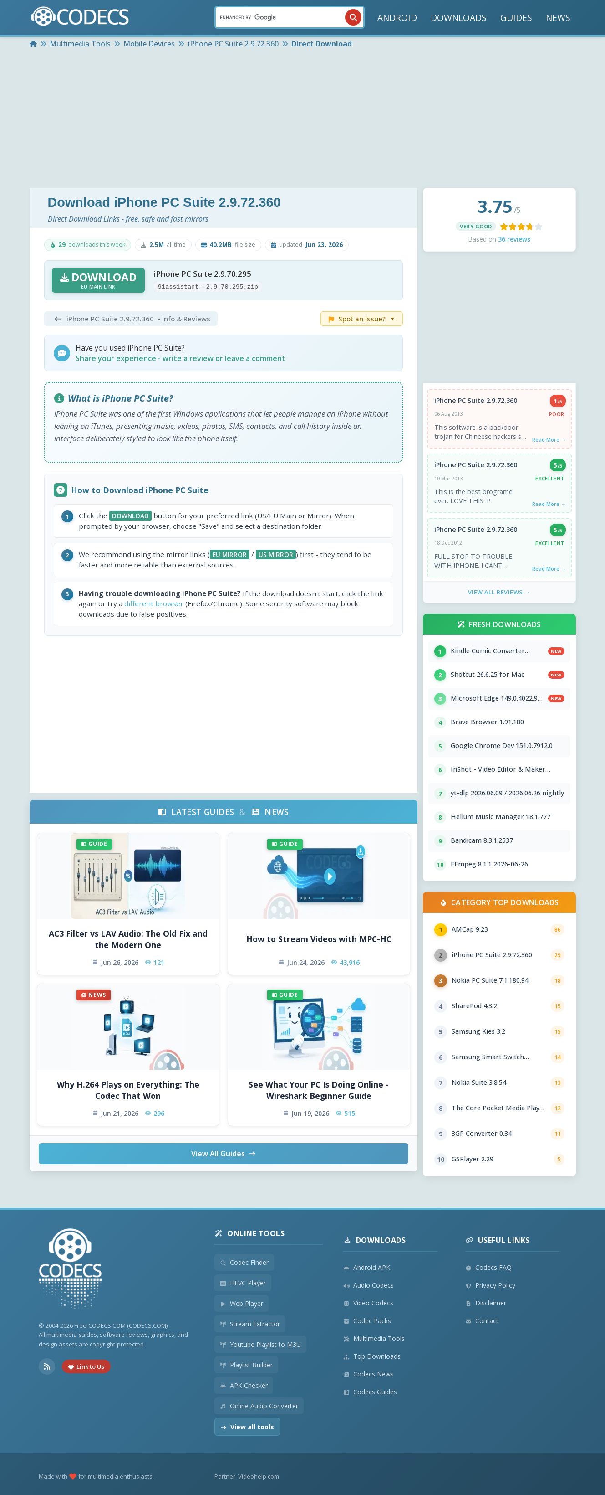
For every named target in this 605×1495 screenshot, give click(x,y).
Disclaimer (485, 1303)
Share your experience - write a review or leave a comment (180, 358)
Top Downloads (372, 1356)
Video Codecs (368, 1303)
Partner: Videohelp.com (246, 1476)
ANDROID (397, 17)
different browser (153, 603)
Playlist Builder (246, 1365)
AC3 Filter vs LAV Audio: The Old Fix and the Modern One (128, 939)
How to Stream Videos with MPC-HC (318, 938)
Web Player (241, 1303)
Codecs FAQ (488, 1267)
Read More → (549, 439)
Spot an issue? (361, 318)
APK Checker (244, 1385)
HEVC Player (243, 1282)
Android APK (366, 1267)
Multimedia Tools (374, 1338)
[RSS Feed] (47, 1366)
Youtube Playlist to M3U (260, 1344)
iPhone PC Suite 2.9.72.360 (475, 400)
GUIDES (516, 17)
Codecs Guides (370, 1391)
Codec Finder (244, 1262)
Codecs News (368, 1374)
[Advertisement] (302, 119)
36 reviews (514, 239)
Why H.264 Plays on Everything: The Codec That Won (128, 1090)
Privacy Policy (490, 1285)
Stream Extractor (250, 1324)
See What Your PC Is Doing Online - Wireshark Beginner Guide (319, 1090)
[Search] (289, 17)
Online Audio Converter (259, 1406)
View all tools (247, 1427)
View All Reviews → (499, 592)
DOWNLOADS (459, 17)
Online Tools (249, 1233)
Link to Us (86, 1366)
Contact (481, 1320)
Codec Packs (367, 1320)
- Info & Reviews (130, 318)
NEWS (558, 17)
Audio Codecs (368, 1285)
